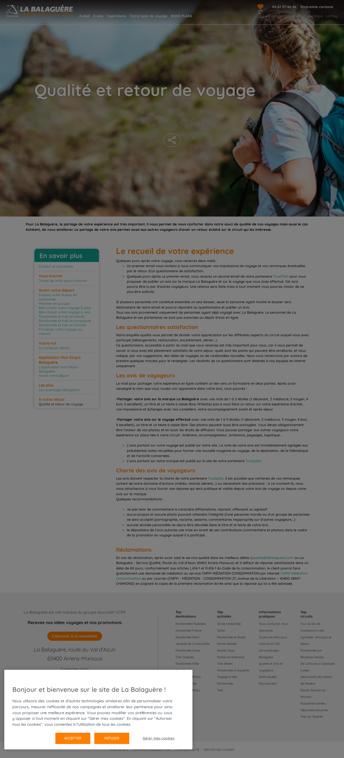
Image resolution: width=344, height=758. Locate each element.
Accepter (72, 738)
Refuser (112, 738)
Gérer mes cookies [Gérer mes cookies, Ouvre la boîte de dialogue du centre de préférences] (158, 738)
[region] (98, 709)
